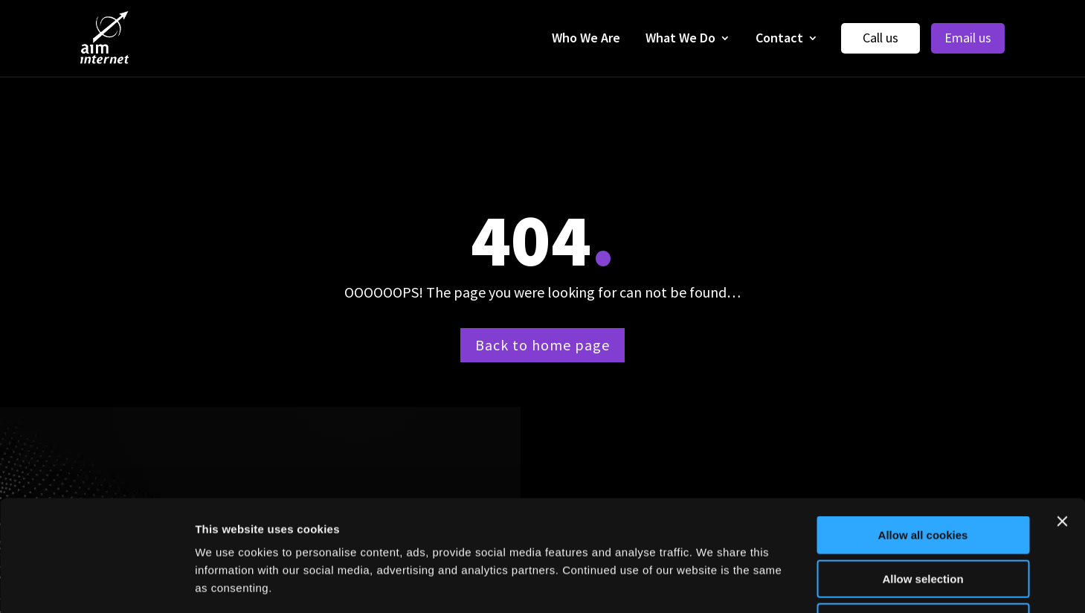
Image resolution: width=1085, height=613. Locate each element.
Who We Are (586, 37)
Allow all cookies (923, 431)
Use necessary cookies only (923, 518)
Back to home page (542, 345)
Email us (967, 37)
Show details (780, 583)
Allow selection (922, 475)
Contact (779, 37)
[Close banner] (1062, 417)
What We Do (680, 37)
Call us (880, 37)
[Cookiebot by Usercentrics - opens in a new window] (96, 584)
